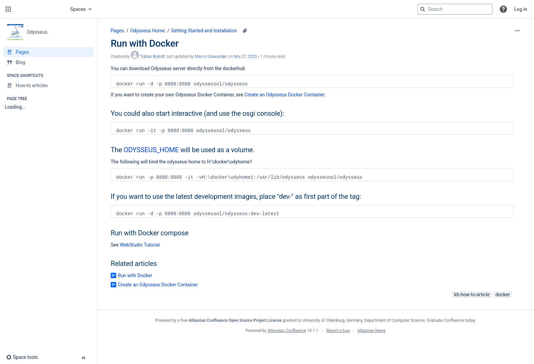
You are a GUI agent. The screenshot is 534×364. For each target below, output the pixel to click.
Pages (117, 30)
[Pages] (48, 52)
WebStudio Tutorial (140, 245)
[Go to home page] (38, 9)
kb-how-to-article (472, 294)
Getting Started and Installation (204, 30)
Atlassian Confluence (287, 330)
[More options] (517, 31)
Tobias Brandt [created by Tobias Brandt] (152, 56)
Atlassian (315, 345)
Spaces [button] (78, 9)
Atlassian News (372, 330)
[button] (8, 9)
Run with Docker (135, 275)
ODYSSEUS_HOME (151, 150)
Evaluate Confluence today (451, 320)
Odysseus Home (147, 30)
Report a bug (337, 330)
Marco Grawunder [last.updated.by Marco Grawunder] (211, 56)
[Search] (422, 9)
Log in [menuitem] (520, 9)
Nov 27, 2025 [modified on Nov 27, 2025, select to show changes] (245, 56)
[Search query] (455, 9)
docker (503, 294)
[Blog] (48, 62)
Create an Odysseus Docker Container (284, 94)
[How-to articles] (48, 85)
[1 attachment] (245, 30)
